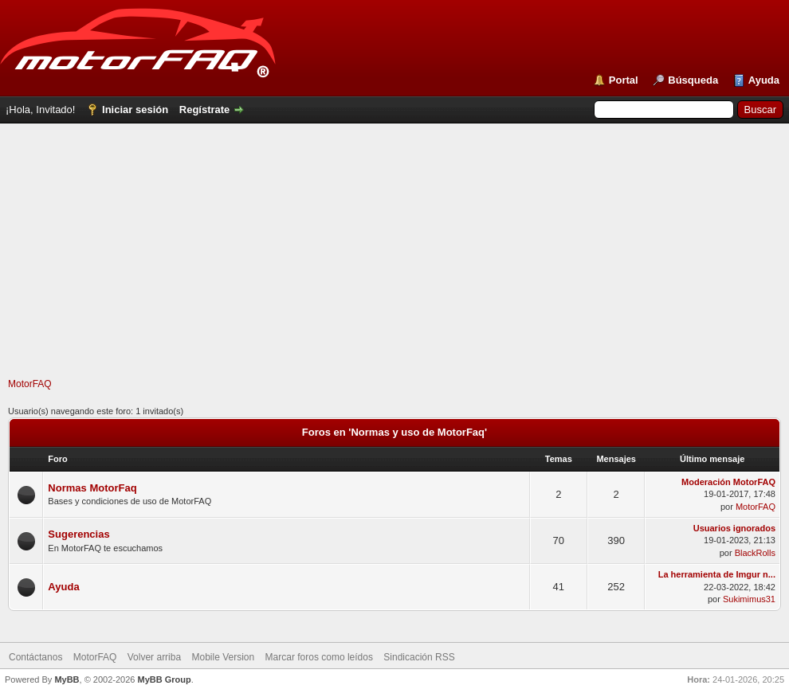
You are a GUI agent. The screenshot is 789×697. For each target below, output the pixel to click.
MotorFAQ (30, 384)
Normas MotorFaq (92, 488)
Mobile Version (222, 657)
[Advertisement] (394, 266)
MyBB (66, 679)
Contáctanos (35, 657)
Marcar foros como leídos (319, 657)
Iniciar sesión (135, 110)
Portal (623, 80)
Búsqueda (693, 80)
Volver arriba (154, 657)
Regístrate (204, 110)
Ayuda (763, 80)
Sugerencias (78, 534)
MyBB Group (163, 679)
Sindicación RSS (418, 657)
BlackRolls (755, 553)
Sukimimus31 (749, 599)
